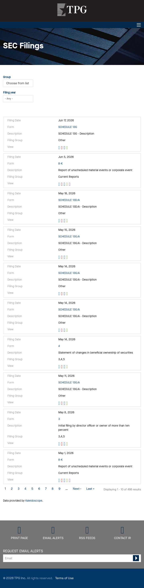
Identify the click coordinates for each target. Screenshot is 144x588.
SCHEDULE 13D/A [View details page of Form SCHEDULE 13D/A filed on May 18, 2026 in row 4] (69, 200)
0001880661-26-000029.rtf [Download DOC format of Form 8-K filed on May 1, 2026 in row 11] (65, 480)
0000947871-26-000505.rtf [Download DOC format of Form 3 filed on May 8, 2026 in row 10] (65, 444)
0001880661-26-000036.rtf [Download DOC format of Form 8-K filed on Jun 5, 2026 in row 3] (65, 184)
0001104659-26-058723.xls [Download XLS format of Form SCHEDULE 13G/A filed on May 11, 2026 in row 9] (67, 403)
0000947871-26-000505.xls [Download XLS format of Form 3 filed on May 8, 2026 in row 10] (67, 444)
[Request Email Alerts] (72, 558)
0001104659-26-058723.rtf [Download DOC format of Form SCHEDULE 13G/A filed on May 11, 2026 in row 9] (65, 403)
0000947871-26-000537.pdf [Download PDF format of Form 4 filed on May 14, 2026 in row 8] (62, 367)
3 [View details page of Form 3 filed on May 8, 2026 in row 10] (59, 419)
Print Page (19, 538)
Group (7, 77)
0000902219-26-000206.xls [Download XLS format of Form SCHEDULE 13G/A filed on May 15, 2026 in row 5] (67, 257)
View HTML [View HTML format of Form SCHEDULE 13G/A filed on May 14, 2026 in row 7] (59, 330)
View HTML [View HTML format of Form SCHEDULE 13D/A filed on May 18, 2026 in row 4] (59, 221)
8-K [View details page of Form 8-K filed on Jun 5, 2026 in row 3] (60, 163)
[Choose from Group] (19, 83)
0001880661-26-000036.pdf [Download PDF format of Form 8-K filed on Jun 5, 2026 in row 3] (62, 184)
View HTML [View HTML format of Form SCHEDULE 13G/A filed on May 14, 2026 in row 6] (59, 294)
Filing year (9, 92)
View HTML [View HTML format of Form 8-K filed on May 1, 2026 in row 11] (59, 480)
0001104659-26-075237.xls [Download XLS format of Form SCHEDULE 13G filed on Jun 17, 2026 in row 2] (67, 148)
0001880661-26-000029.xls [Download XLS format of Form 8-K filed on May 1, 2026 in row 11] (67, 480)
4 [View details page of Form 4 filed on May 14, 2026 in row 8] (59, 346)
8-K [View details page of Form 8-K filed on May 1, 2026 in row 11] (60, 460)
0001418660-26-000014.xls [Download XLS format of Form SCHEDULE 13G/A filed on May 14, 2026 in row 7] (67, 330)
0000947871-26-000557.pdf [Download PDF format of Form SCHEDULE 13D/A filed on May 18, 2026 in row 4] (62, 221)
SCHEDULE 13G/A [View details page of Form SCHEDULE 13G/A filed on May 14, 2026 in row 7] (69, 309)
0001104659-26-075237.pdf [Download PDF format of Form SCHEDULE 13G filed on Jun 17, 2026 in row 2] (62, 148)
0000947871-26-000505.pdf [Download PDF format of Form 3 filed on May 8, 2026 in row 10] (62, 444)
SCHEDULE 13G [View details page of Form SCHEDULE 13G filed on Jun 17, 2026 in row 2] (67, 127)
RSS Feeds (87, 538)
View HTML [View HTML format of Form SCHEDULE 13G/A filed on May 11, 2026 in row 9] (59, 403)
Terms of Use (64, 578)
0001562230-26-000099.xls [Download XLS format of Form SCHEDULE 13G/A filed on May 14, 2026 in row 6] (67, 294)
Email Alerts (53, 538)
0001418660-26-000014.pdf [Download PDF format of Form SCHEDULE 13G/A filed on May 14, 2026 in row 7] (62, 330)
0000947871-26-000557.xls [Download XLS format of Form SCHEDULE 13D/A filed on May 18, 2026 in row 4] (67, 221)
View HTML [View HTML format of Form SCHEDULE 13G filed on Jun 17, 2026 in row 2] (59, 148)
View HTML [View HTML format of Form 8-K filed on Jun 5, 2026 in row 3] (59, 184)
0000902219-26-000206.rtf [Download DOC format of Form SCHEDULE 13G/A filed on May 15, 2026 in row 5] (65, 257)
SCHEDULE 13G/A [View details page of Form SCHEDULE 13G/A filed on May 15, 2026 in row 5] (69, 236)
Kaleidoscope (33, 501)
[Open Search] (139, 24)
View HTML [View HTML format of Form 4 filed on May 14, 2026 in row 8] (59, 367)
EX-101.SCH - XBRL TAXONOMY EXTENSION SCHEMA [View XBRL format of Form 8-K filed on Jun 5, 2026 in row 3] (70, 184)
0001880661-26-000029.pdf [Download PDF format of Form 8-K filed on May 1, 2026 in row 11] (62, 480)
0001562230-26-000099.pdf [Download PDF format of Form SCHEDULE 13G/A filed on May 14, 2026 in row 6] (62, 294)
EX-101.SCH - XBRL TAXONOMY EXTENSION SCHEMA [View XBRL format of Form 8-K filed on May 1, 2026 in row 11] (70, 480)
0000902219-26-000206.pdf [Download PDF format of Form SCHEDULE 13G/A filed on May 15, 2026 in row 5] (62, 257)
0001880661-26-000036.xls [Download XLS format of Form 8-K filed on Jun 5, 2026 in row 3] (67, 184)
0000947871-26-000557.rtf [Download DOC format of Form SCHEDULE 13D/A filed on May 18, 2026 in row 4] (65, 221)
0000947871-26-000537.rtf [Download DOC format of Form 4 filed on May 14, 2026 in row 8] (65, 367)
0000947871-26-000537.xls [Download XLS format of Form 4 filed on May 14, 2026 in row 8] (67, 367)
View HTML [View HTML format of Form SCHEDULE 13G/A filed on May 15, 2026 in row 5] (59, 257)
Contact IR (122, 538)
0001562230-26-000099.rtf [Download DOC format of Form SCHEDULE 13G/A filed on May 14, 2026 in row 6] (65, 294)
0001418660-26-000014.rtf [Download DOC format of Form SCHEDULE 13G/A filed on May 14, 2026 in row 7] (65, 330)
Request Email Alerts (23, 551)
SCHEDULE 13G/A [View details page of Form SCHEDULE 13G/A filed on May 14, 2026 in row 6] (69, 273)
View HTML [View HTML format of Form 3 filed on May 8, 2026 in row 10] (59, 444)
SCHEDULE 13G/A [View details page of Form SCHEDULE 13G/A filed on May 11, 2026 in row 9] (69, 382)
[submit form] (136, 558)
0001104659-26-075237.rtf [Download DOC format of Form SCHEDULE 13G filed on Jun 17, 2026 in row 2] (65, 148)
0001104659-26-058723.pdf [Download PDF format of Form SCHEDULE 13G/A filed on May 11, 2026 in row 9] (62, 403)
